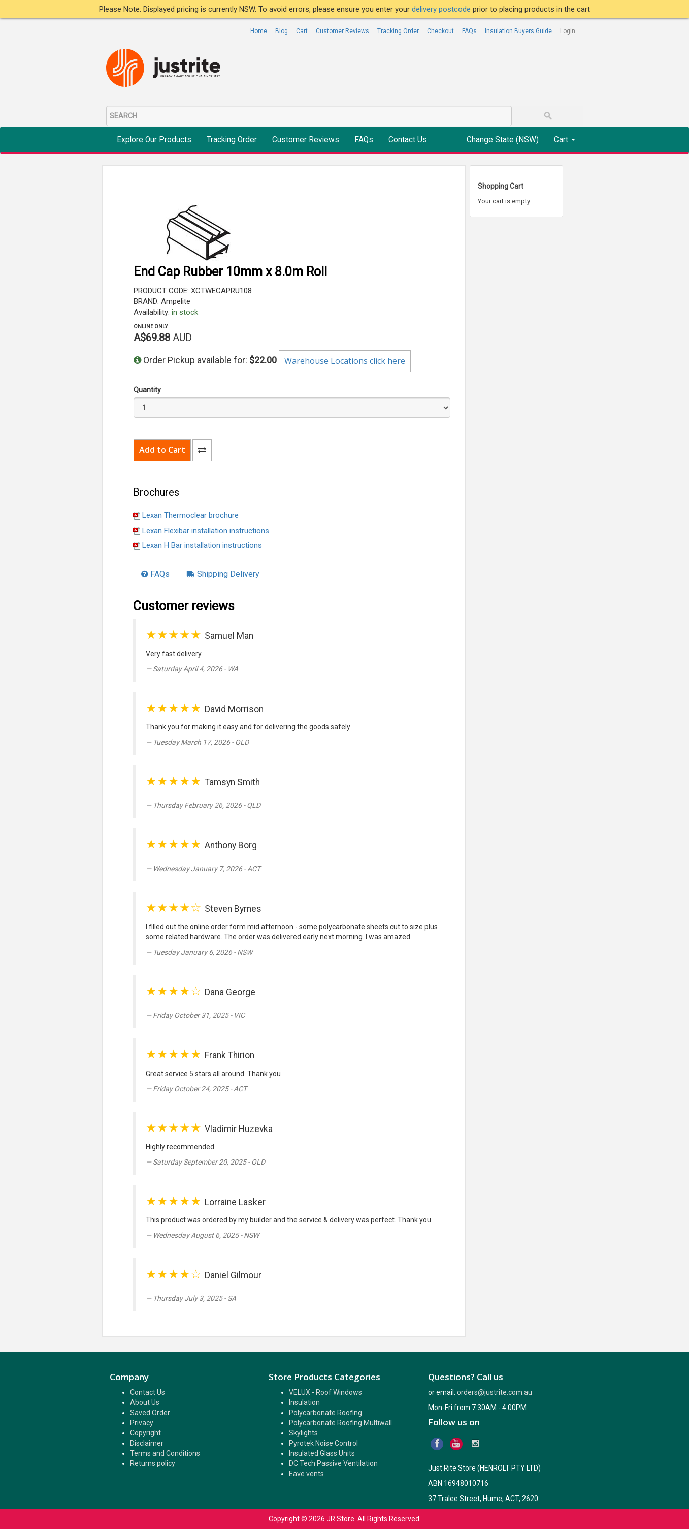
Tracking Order (398, 31)
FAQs (469, 31)
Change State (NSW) (503, 139)
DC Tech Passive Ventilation (333, 1463)
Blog (281, 31)
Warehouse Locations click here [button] (344, 360)
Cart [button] (564, 139)
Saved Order (150, 1413)
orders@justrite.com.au (494, 1392)
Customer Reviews (342, 31)
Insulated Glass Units (322, 1453)
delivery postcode (442, 9)
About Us (144, 1402)
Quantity (147, 390)
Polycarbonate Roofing (325, 1413)
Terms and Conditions (165, 1453)
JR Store (340, 1519)
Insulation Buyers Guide (518, 31)
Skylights (303, 1433)
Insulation (304, 1402)
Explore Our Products (154, 139)
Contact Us (407, 139)
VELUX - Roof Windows (325, 1392)
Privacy (141, 1423)
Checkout (440, 31)
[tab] (155, 574)
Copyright (145, 1433)
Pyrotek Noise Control (323, 1443)
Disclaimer (146, 1443)
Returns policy (152, 1463)
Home (258, 31)
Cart (302, 31)
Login (567, 31)
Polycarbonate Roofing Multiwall (340, 1423)
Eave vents (306, 1474)
